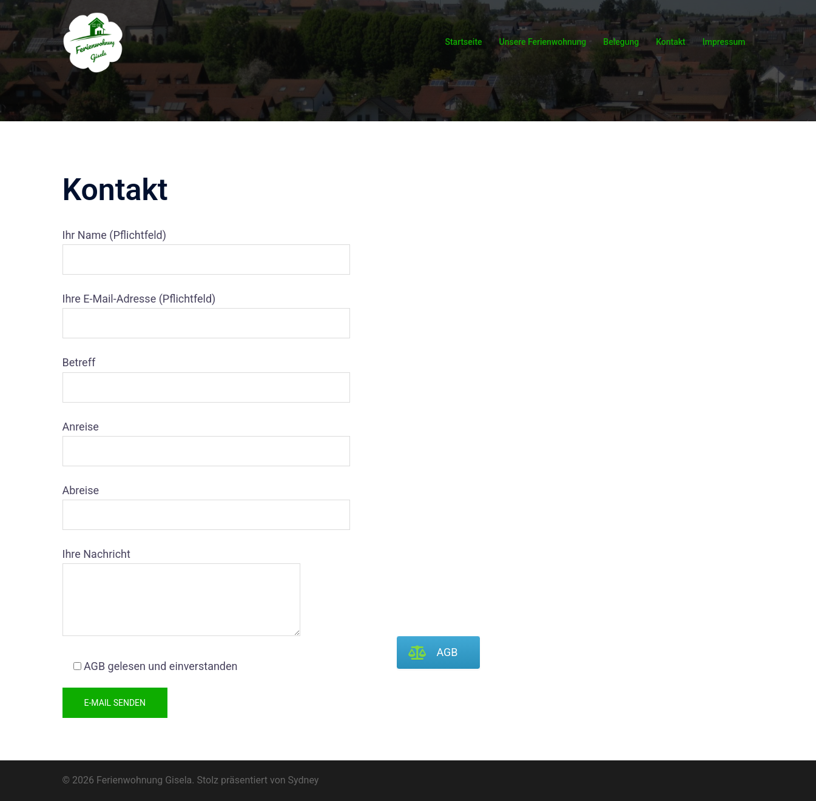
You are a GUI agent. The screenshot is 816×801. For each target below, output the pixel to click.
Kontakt (671, 42)
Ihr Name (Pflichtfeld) (181, 247)
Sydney (303, 780)
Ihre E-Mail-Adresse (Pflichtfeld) (181, 311)
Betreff (181, 375)
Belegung (621, 42)
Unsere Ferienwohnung (543, 42)
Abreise (181, 502)
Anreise (181, 439)
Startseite (463, 42)
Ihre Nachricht (181, 593)
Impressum (724, 42)
